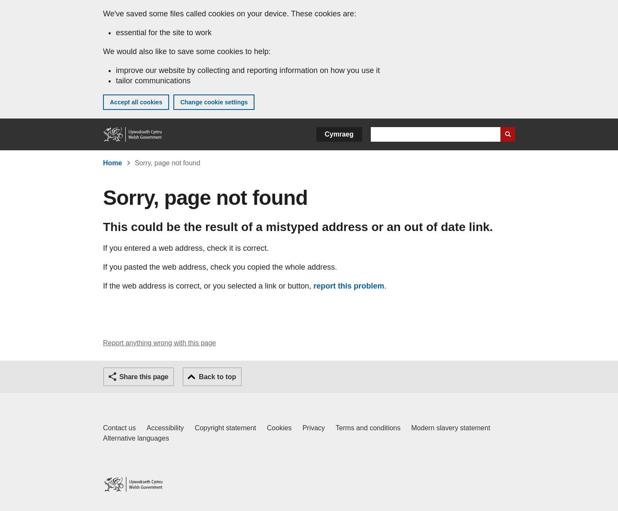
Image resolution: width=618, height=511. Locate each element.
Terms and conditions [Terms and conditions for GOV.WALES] (368, 428)
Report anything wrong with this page (159, 343)
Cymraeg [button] (339, 134)
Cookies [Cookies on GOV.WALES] (279, 428)
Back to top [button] (217, 376)
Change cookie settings (214, 102)
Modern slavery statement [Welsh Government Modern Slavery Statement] (450, 428)
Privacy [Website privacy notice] (314, 428)
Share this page (143, 376)
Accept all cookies (136, 102)
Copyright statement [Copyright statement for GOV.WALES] (225, 428)
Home (112, 163)
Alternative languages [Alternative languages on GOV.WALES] (136, 438)
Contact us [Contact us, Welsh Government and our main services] (119, 428)
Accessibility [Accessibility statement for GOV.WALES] (165, 428)
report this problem (348, 286)
